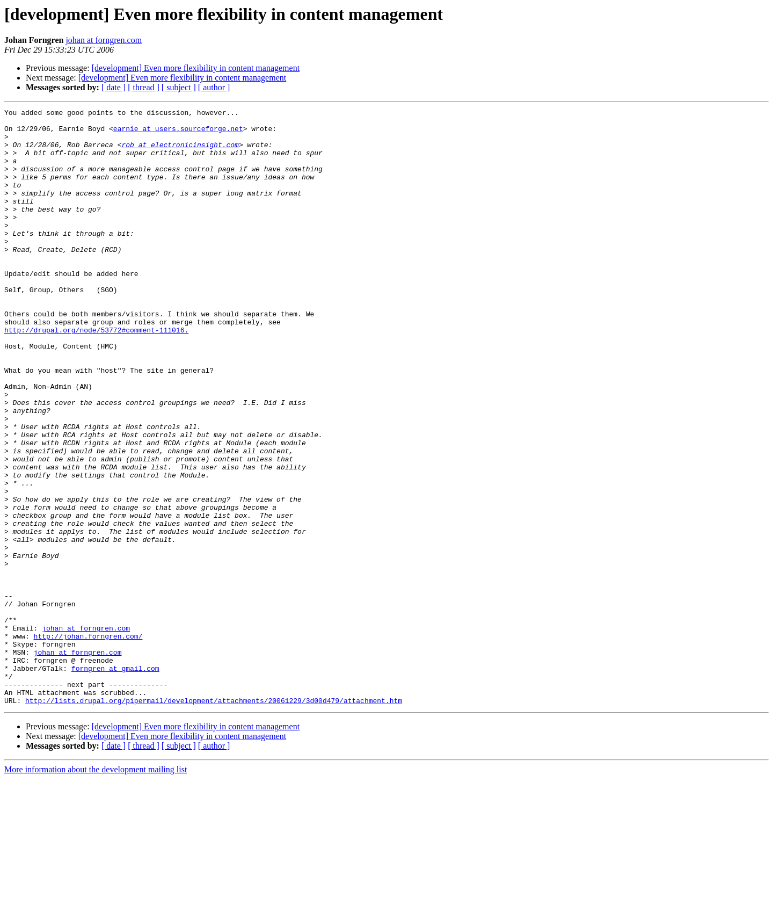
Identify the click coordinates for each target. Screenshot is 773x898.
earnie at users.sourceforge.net (178, 133)
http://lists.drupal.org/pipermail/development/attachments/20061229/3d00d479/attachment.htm (213, 819)
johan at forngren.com (103, 40)
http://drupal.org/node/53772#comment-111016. (96, 375)
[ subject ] (179, 87)
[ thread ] (143, 87)
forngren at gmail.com (115, 781)
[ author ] (214, 87)
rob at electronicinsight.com (179, 152)
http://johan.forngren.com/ (88, 742)
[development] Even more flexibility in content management (196, 68)
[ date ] (113, 87)
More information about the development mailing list (95, 888)
